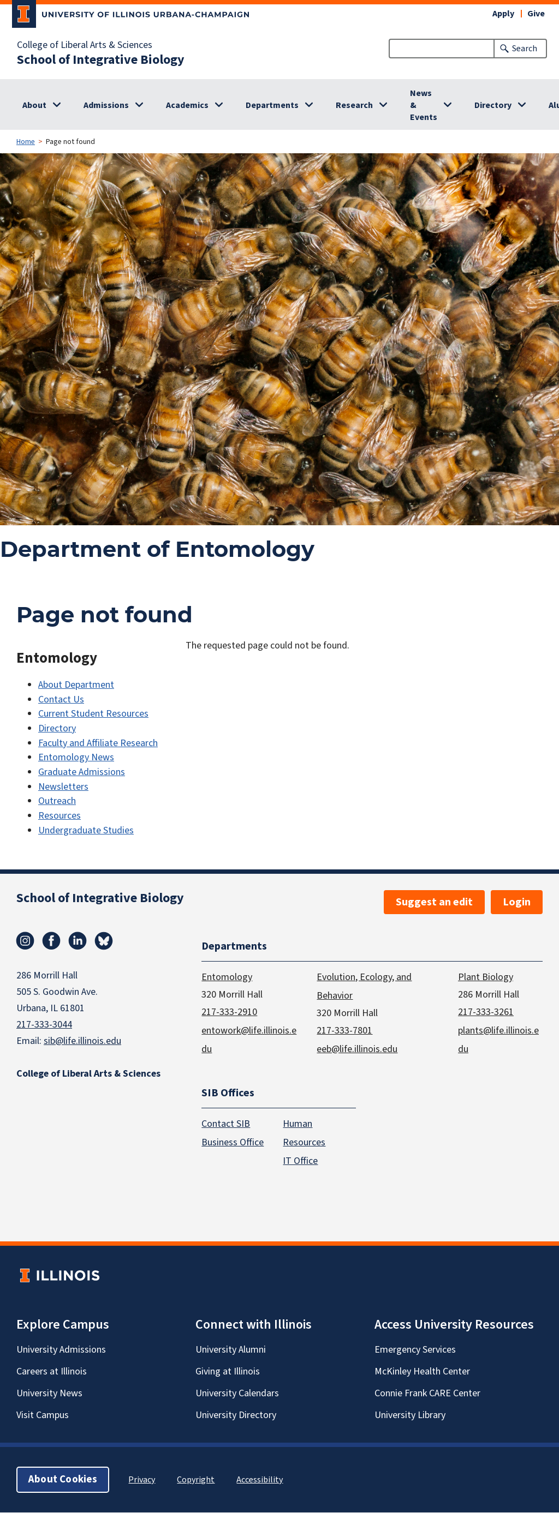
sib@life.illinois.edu (82, 1041)
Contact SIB (225, 1124)
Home (25, 141)
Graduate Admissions (81, 772)
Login (517, 902)
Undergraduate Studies (86, 830)
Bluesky (104, 941)
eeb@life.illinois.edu (357, 1049)
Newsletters (63, 787)
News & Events (423, 105)
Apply (503, 14)
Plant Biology (485, 977)
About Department (76, 685)
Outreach (57, 801)
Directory (493, 105)
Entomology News (76, 757)
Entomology (226, 977)
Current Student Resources (93, 714)
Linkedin (78, 941)
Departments (272, 105)
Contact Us (61, 699)
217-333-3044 (44, 1024)
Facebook (51, 941)
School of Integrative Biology (101, 60)
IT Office (300, 1161)
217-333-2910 (229, 1012)
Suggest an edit (434, 902)
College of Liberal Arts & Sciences (84, 45)
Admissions (106, 105)
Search (524, 49)
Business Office (232, 1143)
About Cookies (62, 1480)
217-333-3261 (486, 1012)
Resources (59, 815)
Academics (187, 105)
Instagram (25, 941)
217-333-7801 (344, 1030)
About (34, 105)
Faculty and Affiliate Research (98, 743)
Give (536, 14)
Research (354, 105)
